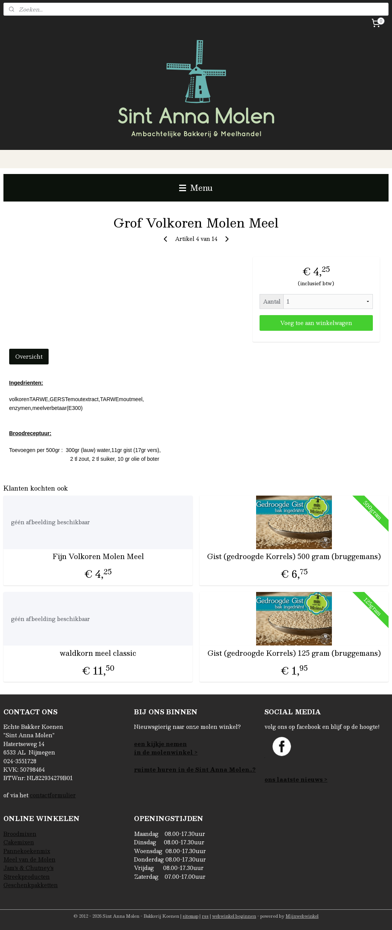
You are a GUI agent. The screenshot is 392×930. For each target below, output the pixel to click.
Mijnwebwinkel (302, 916)
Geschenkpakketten (30, 884)
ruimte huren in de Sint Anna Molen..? (195, 769)
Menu (196, 187)
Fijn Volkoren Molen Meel (98, 556)
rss (205, 916)
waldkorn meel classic (98, 653)
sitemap (190, 916)
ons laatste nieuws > (296, 779)
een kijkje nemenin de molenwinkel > (166, 748)
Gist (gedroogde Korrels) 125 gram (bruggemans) (294, 653)
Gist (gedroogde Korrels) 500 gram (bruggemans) (294, 556)
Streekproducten (26, 876)
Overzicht (28, 356)
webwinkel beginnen (234, 916)
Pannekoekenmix (26, 850)
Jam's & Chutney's (28, 867)
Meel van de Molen (29, 859)
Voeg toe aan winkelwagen (316, 322)
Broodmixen (19, 833)
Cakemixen (18, 842)
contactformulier (53, 795)
